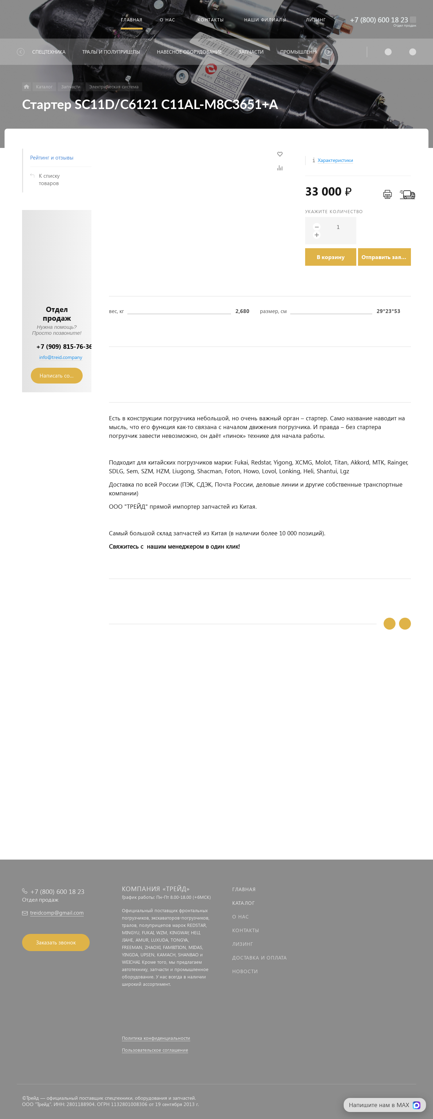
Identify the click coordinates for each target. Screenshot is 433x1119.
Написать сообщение (61, 375)
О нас (240, 916)
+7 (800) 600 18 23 (379, 19)
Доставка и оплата (259, 957)
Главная (244, 889)
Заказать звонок (56, 942)
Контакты (245, 930)
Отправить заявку (386, 256)
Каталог (243, 903)
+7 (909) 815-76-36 (64, 346)
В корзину (331, 256)
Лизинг (242, 944)
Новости (245, 971)
